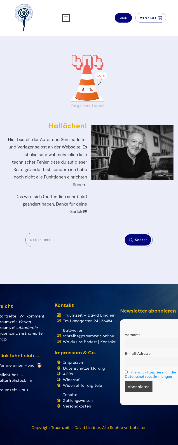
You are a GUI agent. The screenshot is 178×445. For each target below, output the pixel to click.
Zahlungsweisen (78, 400)
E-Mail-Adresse (137, 353)
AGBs (68, 373)
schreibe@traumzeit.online (88, 336)
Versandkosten (77, 406)
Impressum (73, 362)
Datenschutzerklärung (84, 368)
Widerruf (71, 379)
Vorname (133, 335)
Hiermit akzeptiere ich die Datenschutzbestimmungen (150, 374)
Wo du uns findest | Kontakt (89, 341)
